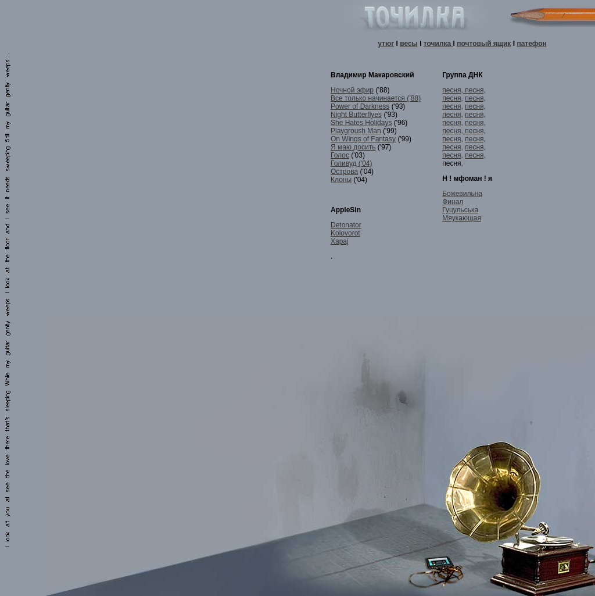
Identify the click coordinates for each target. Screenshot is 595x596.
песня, (453, 90)
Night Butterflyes (356, 114)
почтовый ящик (484, 44)
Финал (452, 202)
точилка (438, 44)
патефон (531, 44)
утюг (386, 44)
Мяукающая (461, 218)
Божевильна (462, 194)
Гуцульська (460, 210)
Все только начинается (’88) (376, 98)
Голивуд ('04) (351, 163)
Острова (344, 171)
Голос (340, 155)
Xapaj (340, 241)
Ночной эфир (352, 90)
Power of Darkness (360, 106)
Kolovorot (345, 233)
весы (409, 44)
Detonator (346, 225)
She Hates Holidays (361, 123)
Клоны (341, 180)
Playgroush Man (356, 131)
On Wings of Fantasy (363, 139)
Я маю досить (353, 147)
